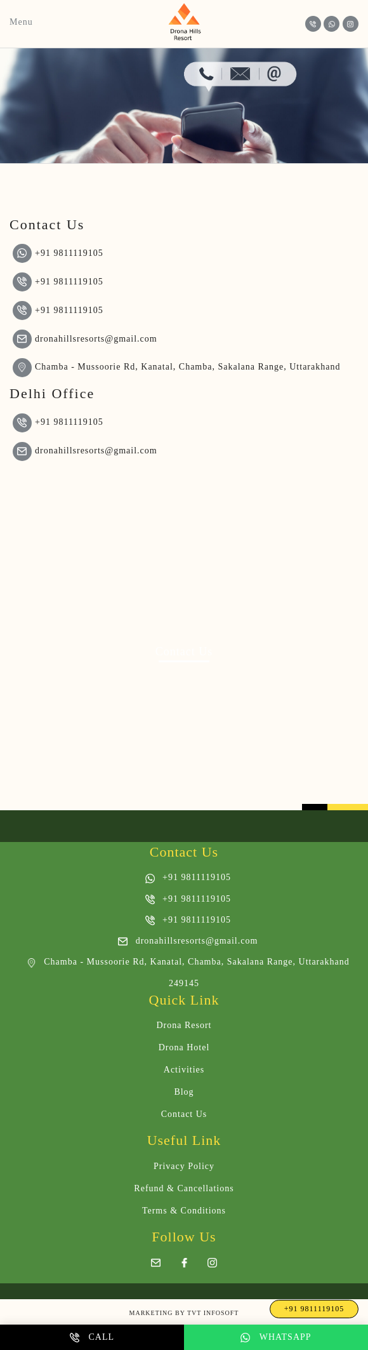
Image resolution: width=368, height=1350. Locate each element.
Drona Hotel (184, 1047)
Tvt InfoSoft (213, 1312)
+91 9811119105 (58, 253)
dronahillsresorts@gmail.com (85, 339)
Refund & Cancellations (183, 1188)
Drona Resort (183, 1025)
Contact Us (184, 1114)
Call (92, 1337)
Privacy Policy (184, 1166)
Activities (184, 1069)
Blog (184, 1092)
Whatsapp (275, 1337)
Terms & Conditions (184, 1210)
